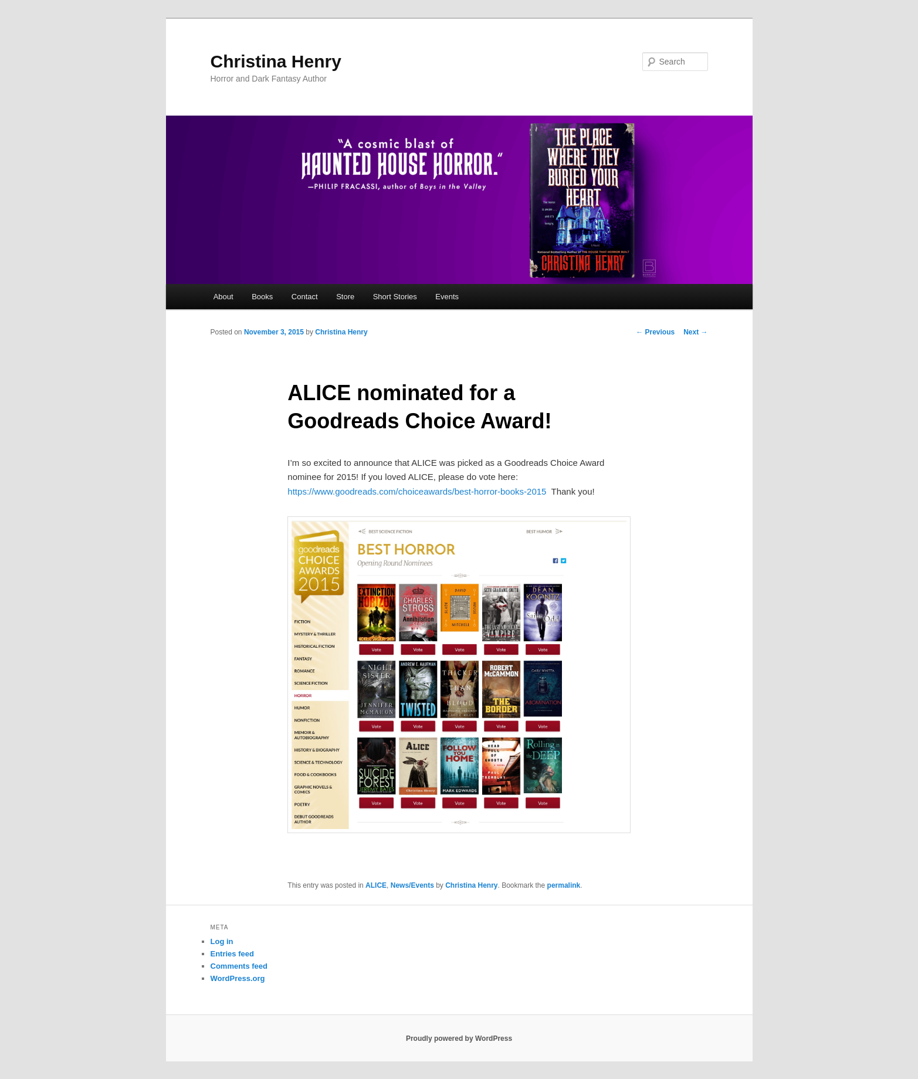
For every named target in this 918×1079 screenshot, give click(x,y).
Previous (655, 332)
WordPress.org (238, 978)
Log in (222, 941)
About (223, 296)
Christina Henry (276, 61)
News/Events (412, 885)
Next (695, 332)
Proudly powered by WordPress (459, 1038)
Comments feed (239, 966)
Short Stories (395, 296)
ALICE (376, 885)
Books (262, 296)
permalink (564, 885)
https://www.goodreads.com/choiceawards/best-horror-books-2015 (416, 491)
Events (447, 296)
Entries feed (232, 953)
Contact (305, 296)
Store (345, 296)
